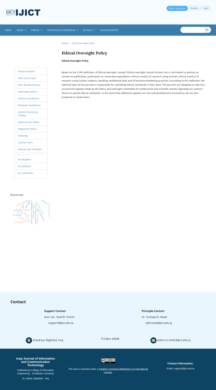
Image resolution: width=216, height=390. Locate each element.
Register (195, 8)
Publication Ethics (28, 91)
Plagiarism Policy (27, 128)
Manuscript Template (30, 149)
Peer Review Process (29, 84)
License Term (25, 142)
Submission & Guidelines (61, 30)
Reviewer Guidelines (29, 105)
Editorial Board (26, 71)
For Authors (24, 166)
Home (8, 30)
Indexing (23, 135)
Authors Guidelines (28, 98)
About (20, 30)
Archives (88, 30)
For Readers (24, 159)
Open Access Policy (28, 122)
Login (206, 8)
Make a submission (177, 8)
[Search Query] (195, 30)
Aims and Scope (27, 78)
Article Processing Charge (28, 113)
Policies (35, 30)
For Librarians (25, 173)
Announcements (109, 30)
